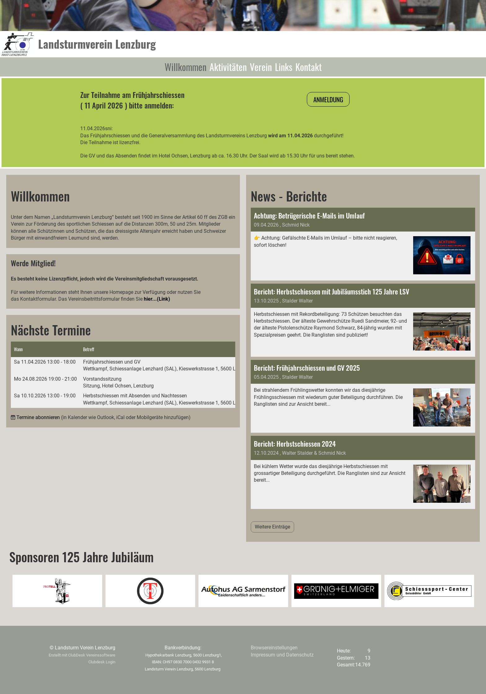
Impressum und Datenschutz (282, 655)
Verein (261, 67)
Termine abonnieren (38, 417)
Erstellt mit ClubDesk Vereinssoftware (82, 655)
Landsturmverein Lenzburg (97, 43)
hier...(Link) (157, 299)
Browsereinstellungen (274, 648)
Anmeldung (328, 99)
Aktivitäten (228, 67)
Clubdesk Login (101, 662)
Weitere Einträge (272, 527)
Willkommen (185, 67)
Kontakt (308, 67)
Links (283, 67)
